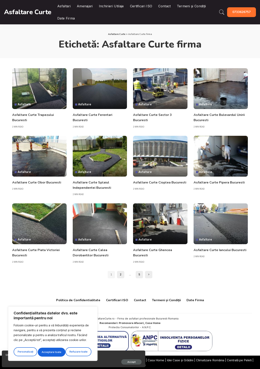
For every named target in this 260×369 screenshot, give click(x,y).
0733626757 (241, 12)
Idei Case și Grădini (180, 359)
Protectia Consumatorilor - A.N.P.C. (130, 326)
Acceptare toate (78, 352)
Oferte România (134, 359)
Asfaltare (24, 104)
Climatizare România (210, 359)
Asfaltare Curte (27, 12)
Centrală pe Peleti (239, 359)
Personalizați (25, 352)
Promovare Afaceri (131, 322)
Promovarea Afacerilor (130, 364)
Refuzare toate (50, 352)
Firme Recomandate (106, 359)
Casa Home (152, 322)
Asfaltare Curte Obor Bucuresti (39, 181)
